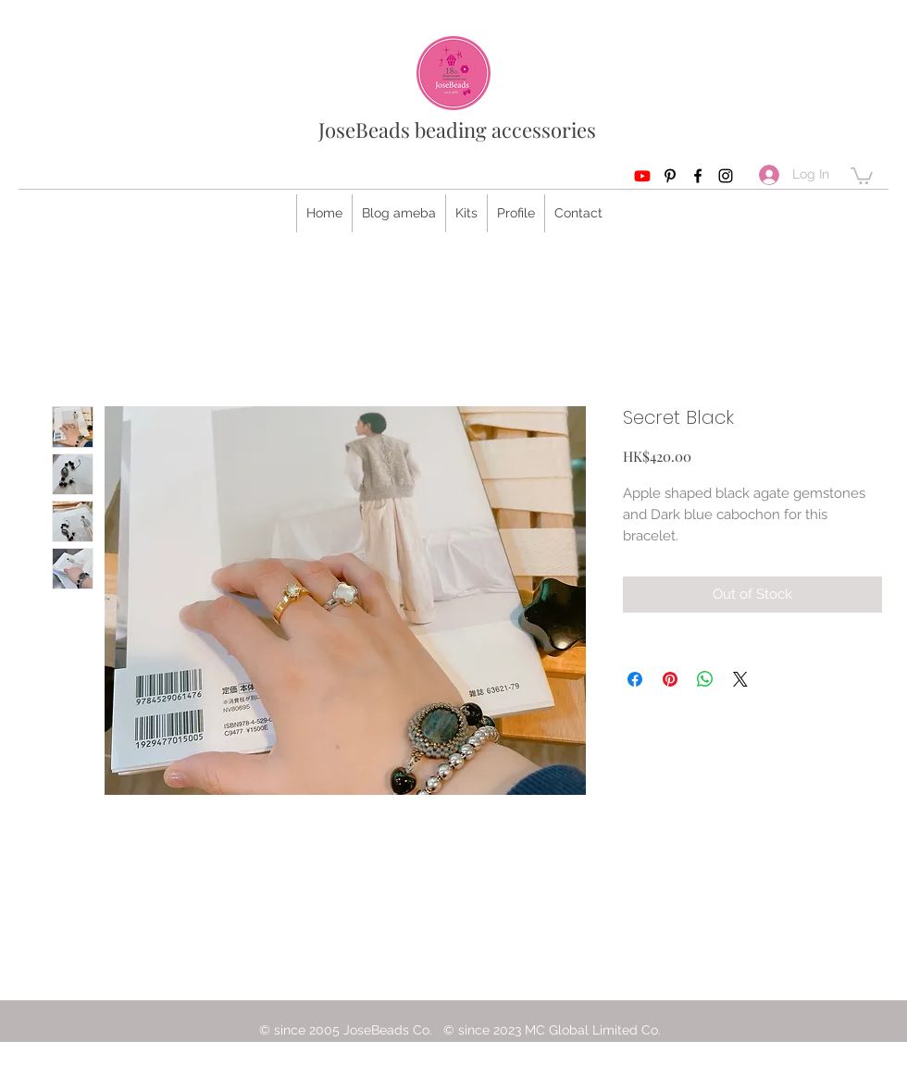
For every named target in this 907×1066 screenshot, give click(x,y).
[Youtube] (642, 176)
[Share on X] (740, 679)
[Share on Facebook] (635, 679)
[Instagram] (725, 176)
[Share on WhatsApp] (705, 679)
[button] (862, 175)
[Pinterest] (670, 176)
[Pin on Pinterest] (670, 679)
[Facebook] (698, 176)
